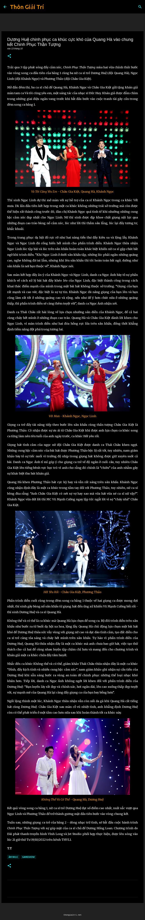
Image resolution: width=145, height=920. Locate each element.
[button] (9, 56)
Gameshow (28, 857)
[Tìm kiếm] (140, 7)
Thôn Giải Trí (27, 7)
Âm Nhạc (13, 857)
